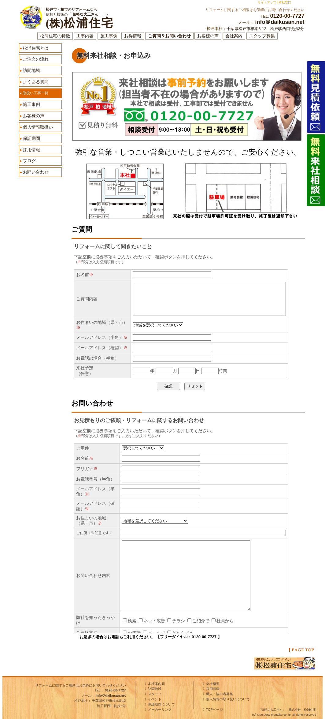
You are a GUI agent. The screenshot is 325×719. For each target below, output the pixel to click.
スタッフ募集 (262, 36)
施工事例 (108, 36)
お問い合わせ (34, 172)
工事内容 (85, 36)
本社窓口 (285, 2)
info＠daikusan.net (279, 22)
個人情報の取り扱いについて (228, 699)
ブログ (28, 160)
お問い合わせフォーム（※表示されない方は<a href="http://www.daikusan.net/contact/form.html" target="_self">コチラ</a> (194, 523)
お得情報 (132, 36)
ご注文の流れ (34, 59)
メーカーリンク (160, 709)
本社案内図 (156, 684)
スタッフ (154, 694)
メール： (103, 695)
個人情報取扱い (36, 127)
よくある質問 (34, 81)
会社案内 (233, 36)
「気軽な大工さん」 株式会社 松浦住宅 (287, 709)
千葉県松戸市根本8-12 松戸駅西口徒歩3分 (265, 28)
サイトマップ (267, 2)
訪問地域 (30, 70)
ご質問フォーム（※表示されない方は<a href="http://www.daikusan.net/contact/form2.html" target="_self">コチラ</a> (194, 315)
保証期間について (161, 704)
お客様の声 (208, 36)
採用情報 (30, 149)
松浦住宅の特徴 (55, 36)
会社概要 (213, 684)
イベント (154, 699)
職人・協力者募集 (219, 694)
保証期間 (30, 138)
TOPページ (216, 709)
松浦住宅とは (34, 48)
